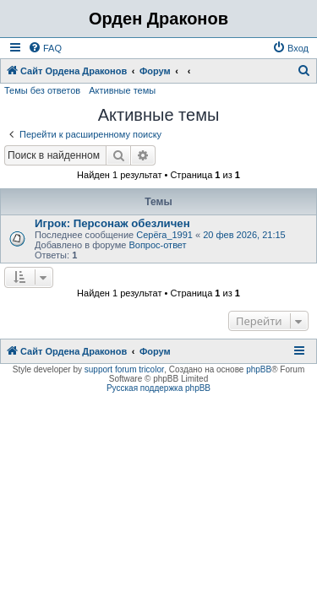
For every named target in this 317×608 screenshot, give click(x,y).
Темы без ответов (42, 90)
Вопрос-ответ (157, 245)
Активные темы (122, 90)
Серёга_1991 (164, 235)
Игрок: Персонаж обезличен (112, 223)
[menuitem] (45, 48)
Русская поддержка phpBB (158, 388)
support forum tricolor (124, 369)
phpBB (258, 369)
